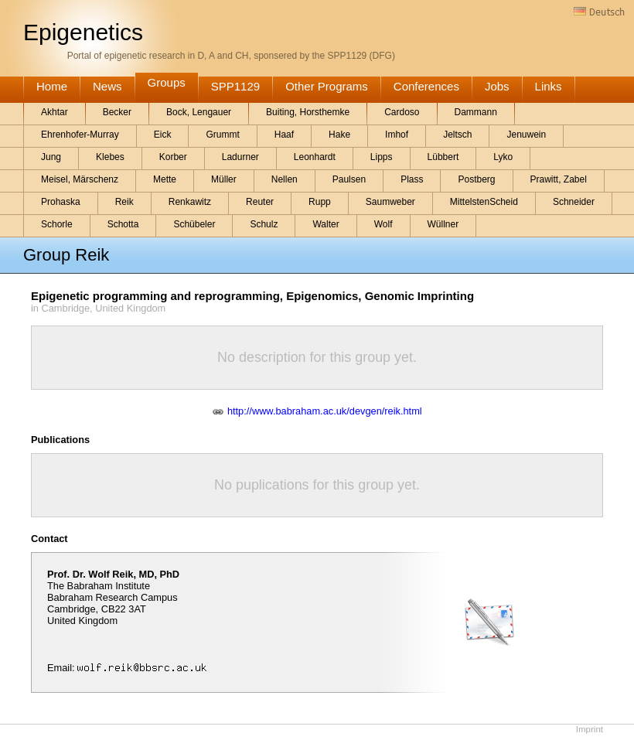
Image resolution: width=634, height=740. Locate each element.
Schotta (123, 224)
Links (548, 86)
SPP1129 (235, 86)
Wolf (383, 224)
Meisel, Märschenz (79, 179)
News (107, 86)
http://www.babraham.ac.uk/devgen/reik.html (324, 411)
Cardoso (401, 112)
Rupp (319, 201)
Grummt (222, 134)
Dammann (476, 112)
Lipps (381, 157)
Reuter (260, 201)
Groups (167, 82)
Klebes (110, 157)
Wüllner (443, 224)
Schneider (574, 201)
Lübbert (443, 157)
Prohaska (60, 201)
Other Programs (326, 86)
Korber (173, 157)
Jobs (497, 86)
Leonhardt (315, 157)
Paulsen (349, 179)
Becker (117, 112)
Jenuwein (526, 134)
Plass (412, 179)
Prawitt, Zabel (558, 179)
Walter (325, 224)
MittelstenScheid (484, 201)
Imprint (589, 729)
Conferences (426, 86)
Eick (163, 134)
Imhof (396, 134)
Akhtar (54, 112)
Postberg (476, 179)
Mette (164, 179)
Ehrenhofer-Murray (80, 134)
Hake (339, 134)
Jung (51, 157)
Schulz (264, 224)
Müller (224, 179)
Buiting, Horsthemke (307, 112)
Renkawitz (190, 201)
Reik (124, 201)
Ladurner (240, 157)
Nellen (284, 179)
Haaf (284, 134)
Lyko (503, 157)
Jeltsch (457, 134)
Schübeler (194, 224)
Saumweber (390, 201)
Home (51, 86)
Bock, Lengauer (198, 112)
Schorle (57, 224)
